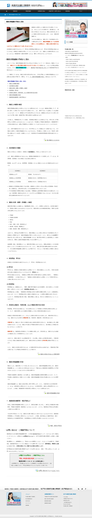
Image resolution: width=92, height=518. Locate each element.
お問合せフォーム (28, 436)
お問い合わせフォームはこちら (48, 470)
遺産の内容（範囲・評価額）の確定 (18, 88)
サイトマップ (28, 503)
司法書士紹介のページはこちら (77, 55)
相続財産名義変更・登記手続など (17, 97)
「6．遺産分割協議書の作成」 (37, 76)
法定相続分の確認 (13, 85)
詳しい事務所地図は (78, 117)
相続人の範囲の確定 (14, 83)
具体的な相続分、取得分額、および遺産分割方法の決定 (23, 92)
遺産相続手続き (37, 434)
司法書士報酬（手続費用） (31, 496)
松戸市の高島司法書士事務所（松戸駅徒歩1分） (45, 516)
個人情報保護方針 (29, 498)
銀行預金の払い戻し (41, 67)
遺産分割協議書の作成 (15, 95)
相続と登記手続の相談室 (49, 498)
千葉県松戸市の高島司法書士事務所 (51, 496)
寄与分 (34, 272)
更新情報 (27, 505)
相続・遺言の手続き (56, 425)
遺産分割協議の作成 (21, 67)
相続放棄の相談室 (47, 500)
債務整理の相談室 (47, 503)
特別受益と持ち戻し (29, 289)
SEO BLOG (28, 500)
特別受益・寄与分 (13, 90)
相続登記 (33, 67)
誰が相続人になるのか (53, 140)
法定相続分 (31, 151)
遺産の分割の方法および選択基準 (49, 354)
